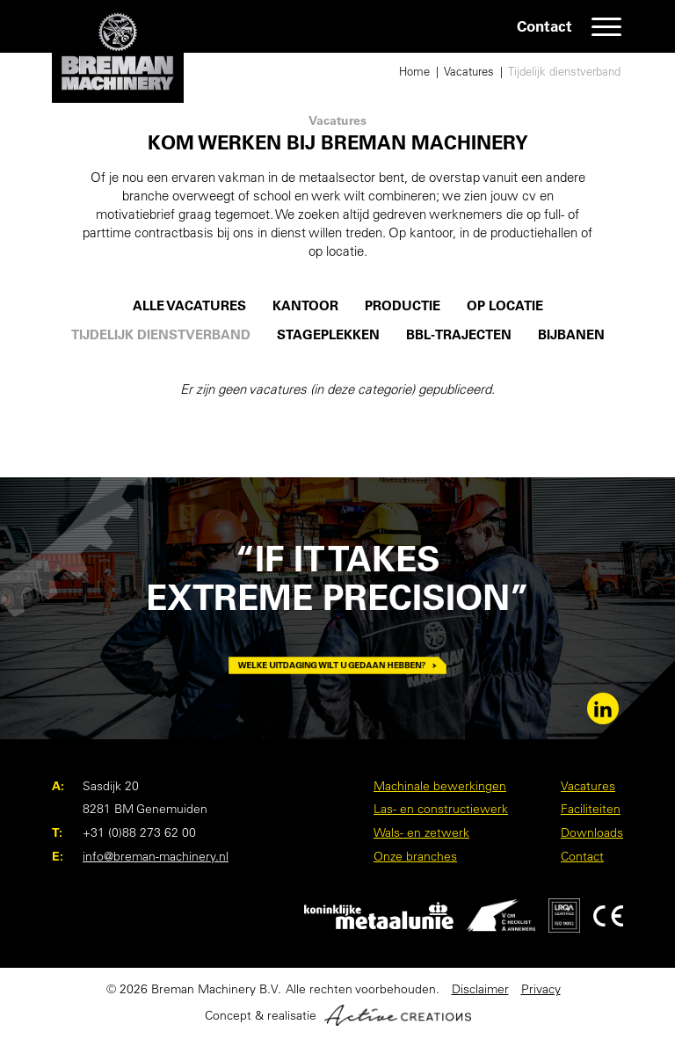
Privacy (541, 989)
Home (414, 71)
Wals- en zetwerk (421, 832)
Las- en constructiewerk (441, 809)
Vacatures (469, 71)
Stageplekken (328, 335)
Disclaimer (480, 989)
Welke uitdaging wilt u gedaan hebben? (337, 665)
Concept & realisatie (338, 1015)
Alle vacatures (189, 306)
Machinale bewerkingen (440, 786)
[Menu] (606, 27)
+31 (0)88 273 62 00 (139, 832)
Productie (402, 306)
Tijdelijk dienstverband (564, 71)
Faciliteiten (591, 809)
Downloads (592, 832)
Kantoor (305, 306)
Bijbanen (571, 335)
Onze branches (415, 856)
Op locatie (505, 306)
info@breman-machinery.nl (156, 856)
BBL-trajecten (459, 335)
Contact (544, 26)
